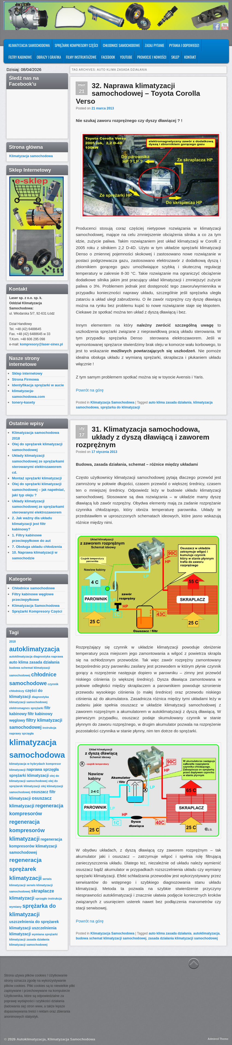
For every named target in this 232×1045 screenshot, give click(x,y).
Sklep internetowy (27, 373)
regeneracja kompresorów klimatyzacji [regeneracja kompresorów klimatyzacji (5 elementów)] (27, 830)
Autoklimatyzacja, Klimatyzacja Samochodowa (56, 1039)
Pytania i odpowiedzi (184, 45)
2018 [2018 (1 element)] (12, 641)
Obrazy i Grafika (49, 57)
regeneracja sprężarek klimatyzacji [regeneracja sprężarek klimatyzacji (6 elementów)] (25, 869)
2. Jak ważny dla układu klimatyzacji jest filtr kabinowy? (32, 523)
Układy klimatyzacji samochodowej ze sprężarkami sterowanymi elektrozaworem (38, 506)
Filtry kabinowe (20, 57)
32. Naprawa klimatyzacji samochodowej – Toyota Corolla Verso (138, 93)
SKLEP (175, 57)
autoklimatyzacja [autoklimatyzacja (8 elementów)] (34, 649)
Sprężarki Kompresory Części (76, 45)
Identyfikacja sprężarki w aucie (38, 385)
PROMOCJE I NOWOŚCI (151, 57)
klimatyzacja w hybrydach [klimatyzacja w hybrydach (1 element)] (27, 763)
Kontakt (190, 57)
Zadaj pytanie (154, 45)
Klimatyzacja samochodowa (31, 156)
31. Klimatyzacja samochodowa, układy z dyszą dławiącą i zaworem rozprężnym (142, 437)
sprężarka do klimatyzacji (120, 407)
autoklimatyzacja (206, 933)
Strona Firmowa (25, 379)
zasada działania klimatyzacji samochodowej (183, 938)
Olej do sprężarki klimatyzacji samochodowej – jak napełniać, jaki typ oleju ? (38, 489)
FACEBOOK (108, 57)
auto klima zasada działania (170, 402)
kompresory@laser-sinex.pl (41, 344)
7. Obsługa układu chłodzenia (37, 547)
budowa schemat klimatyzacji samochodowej (111, 938)
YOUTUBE (126, 57)
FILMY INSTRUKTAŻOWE (81, 57)
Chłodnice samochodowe (121, 45)
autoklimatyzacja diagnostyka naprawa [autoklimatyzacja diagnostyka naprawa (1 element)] (36, 656)
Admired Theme (218, 1038)
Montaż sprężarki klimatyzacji (37, 478)
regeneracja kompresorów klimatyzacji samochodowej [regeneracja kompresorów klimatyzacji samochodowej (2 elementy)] (35, 845)
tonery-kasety (23, 402)
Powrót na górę (90, 390)
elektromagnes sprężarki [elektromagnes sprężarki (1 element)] (26, 708)
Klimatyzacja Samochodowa (29, 45)
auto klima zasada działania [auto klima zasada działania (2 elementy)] (34, 662)
